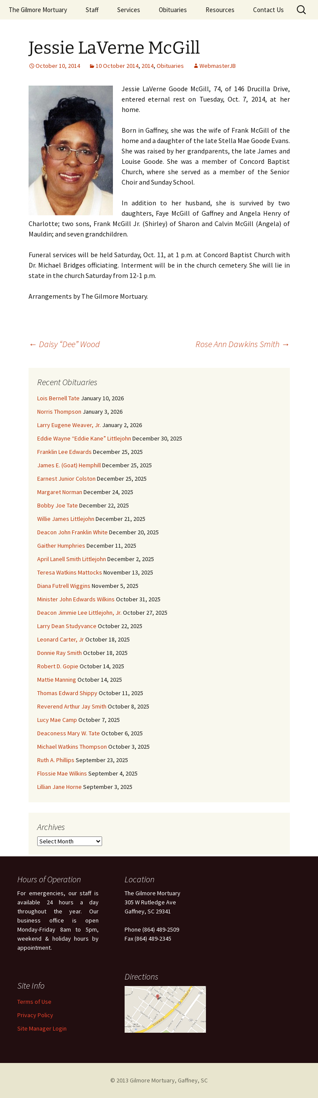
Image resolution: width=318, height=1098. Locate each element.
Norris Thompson (59, 411)
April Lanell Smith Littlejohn (71, 559)
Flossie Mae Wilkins (62, 773)
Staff (92, 10)
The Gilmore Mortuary (38, 10)
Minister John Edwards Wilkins (76, 599)
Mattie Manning (56, 679)
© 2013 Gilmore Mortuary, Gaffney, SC (159, 1080)
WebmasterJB (217, 66)
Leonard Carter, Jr (60, 639)
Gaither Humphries (61, 545)
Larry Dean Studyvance (66, 626)
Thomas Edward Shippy (67, 693)
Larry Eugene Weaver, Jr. (69, 425)
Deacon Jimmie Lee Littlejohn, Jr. (79, 612)
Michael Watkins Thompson (72, 746)
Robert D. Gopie (57, 666)
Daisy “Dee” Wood (64, 343)
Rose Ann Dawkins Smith (243, 343)
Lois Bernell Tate (58, 398)
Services (128, 10)
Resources (220, 10)
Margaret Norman (59, 492)
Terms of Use (34, 1001)
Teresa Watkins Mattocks (69, 572)
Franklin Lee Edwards (64, 452)
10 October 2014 (117, 66)
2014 (147, 66)
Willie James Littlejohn (65, 519)
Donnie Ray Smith (59, 653)
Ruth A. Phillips (55, 760)
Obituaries (173, 10)
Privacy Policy (35, 1015)
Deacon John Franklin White (72, 532)
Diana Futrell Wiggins (63, 586)
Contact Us (268, 10)
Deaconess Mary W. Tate (68, 733)
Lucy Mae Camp (57, 720)
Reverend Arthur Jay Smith (71, 706)
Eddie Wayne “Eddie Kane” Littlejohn (84, 438)
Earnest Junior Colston (66, 478)
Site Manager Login (42, 1028)
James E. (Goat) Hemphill (69, 465)
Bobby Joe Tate (57, 505)
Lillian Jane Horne (59, 787)
